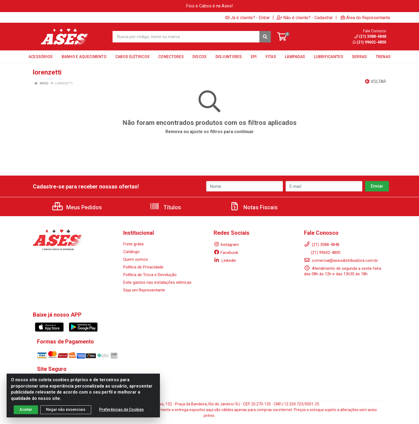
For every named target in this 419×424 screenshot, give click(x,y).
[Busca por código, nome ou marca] (186, 36)
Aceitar (25, 412)
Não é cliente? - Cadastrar (305, 17)
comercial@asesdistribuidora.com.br (341, 260)
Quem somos (135, 259)
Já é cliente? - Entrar (247, 17)
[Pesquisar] (265, 36)
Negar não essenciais (65, 412)
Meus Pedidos (77, 207)
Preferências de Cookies (121, 412)
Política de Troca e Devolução (150, 274)
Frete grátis (133, 244)
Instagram (226, 244)
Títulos (165, 207)
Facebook (226, 252)
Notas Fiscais (253, 207)
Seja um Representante (144, 290)
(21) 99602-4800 (322, 252)
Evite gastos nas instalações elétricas (157, 282)
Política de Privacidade (143, 267)
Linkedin (225, 260)
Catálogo (131, 251)
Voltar (375, 81)
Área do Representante (365, 17)
